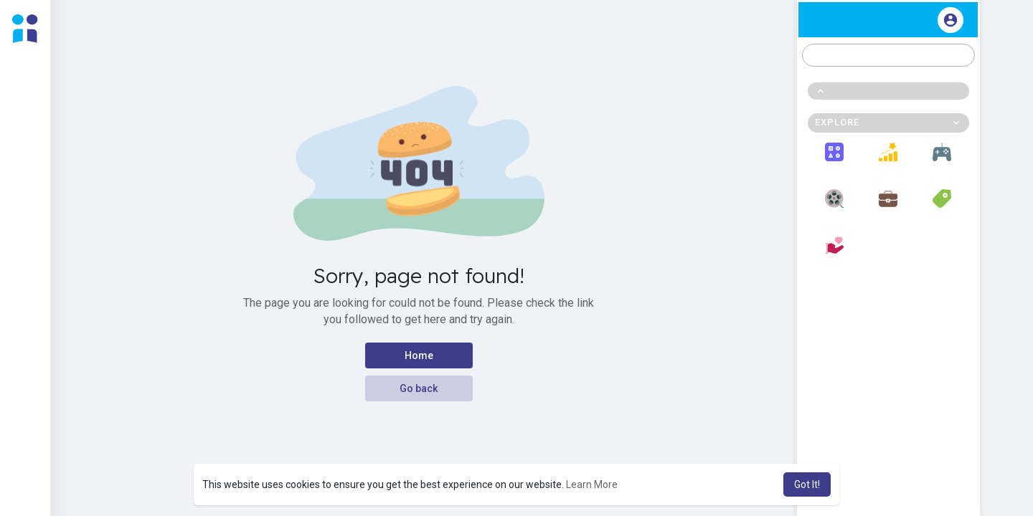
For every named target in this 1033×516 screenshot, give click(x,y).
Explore (834, 160)
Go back (419, 388)
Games (942, 160)
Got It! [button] (807, 484)
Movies (834, 206)
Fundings (834, 253)
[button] (888, 55)
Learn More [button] (592, 484)
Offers (942, 206)
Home (419, 355)
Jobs (888, 206)
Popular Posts (888, 160)
